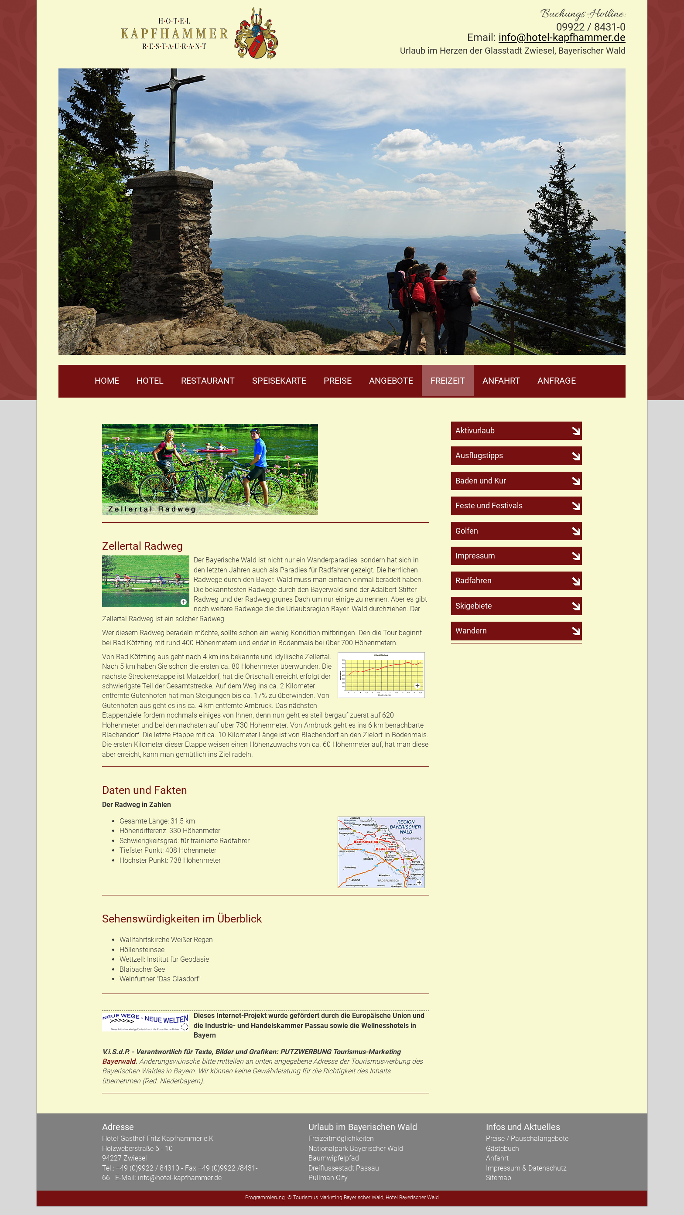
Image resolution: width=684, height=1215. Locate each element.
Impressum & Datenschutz (526, 1168)
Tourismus (305, 1198)
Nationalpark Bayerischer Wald (355, 1148)
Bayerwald (118, 1061)
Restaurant (208, 380)
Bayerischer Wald (363, 1198)
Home (107, 380)
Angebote (391, 380)
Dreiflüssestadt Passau (343, 1168)
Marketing (330, 1198)
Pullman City (328, 1178)
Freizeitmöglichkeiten (341, 1138)
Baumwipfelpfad (333, 1158)
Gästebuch (502, 1148)
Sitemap (498, 1178)
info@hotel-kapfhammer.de (562, 37)
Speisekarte (279, 380)
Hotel (150, 380)
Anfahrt (501, 380)
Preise (338, 380)
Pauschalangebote (539, 1138)
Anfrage (556, 380)
